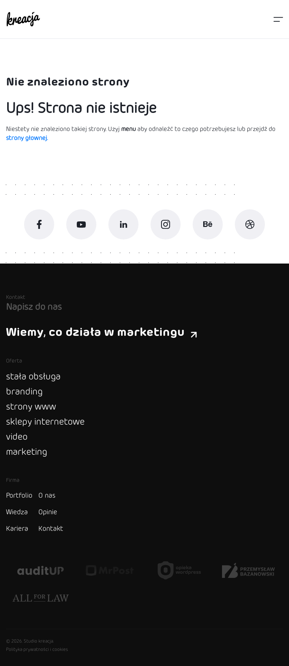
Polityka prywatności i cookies (37, 649)
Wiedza (17, 512)
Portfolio (19, 496)
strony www (31, 407)
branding (24, 392)
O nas (46, 496)
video (16, 437)
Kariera (17, 529)
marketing (26, 452)
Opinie (47, 512)
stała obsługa (33, 377)
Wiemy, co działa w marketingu (101, 332)
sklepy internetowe (45, 422)
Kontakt (50, 529)
